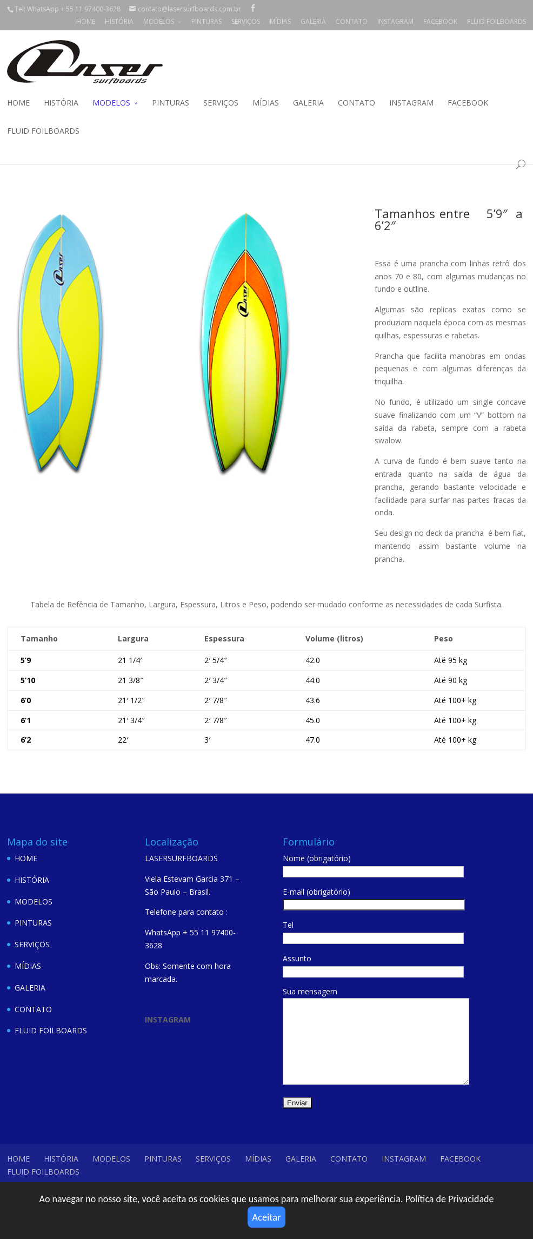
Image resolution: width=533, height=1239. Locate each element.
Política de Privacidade (449, 1195)
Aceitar (266, 1214)
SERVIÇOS (245, 21)
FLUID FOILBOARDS (496, 21)
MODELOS (158, 21)
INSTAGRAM (395, 21)
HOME (85, 21)
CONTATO (352, 21)
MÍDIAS (280, 21)
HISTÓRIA (119, 21)
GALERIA (313, 21)
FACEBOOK (440, 21)
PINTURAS (206, 21)
